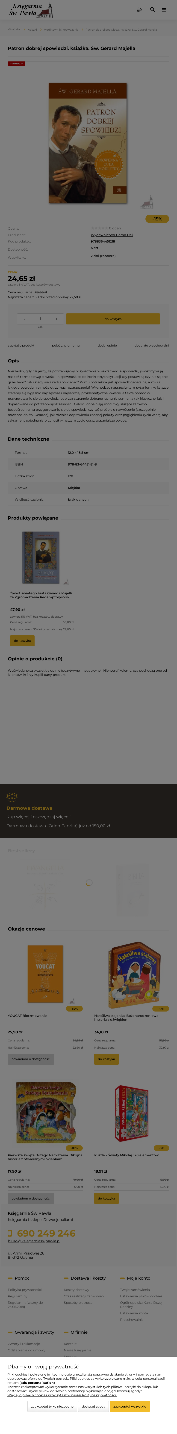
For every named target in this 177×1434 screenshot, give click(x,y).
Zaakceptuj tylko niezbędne (52, 1406)
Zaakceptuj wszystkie (129, 1406)
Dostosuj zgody (93, 1406)
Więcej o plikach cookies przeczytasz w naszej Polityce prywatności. (62, 1395)
